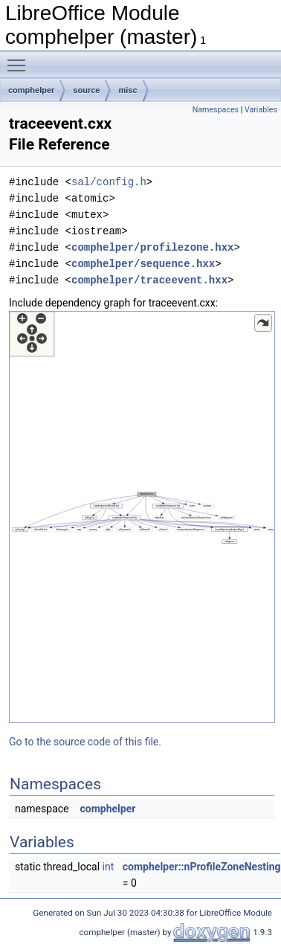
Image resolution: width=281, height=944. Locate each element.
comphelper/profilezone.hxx (152, 247)
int (108, 867)
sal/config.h (108, 182)
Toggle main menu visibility (20, 58)
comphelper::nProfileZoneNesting (202, 867)
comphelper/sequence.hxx (143, 264)
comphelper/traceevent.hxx (149, 280)
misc (127, 90)
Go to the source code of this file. (85, 742)
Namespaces (216, 110)
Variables (261, 110)
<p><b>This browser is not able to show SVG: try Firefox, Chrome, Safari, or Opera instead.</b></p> (142, 517)
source (86, 90)
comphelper (31, 90)
